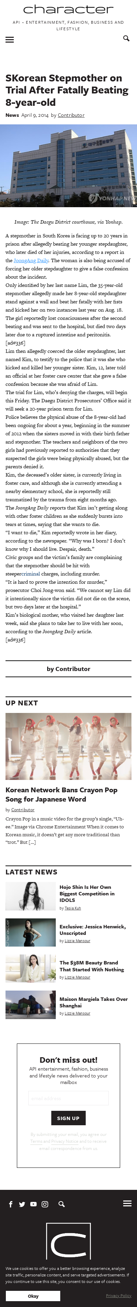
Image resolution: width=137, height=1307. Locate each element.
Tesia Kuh (73, 908)
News (12, 115)
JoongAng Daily (31, 260)
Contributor (71, 115)
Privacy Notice (64, 1141)
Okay (33, 1296)
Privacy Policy (118, 1295)
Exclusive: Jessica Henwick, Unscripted (93, 930)
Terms (36, 1141)
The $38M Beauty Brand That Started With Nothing (92, 966)
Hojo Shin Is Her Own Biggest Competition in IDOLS (87, 893)
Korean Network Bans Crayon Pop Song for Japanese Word (62, 794)
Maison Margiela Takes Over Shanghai (94, 1002)
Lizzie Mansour (77, 940)
